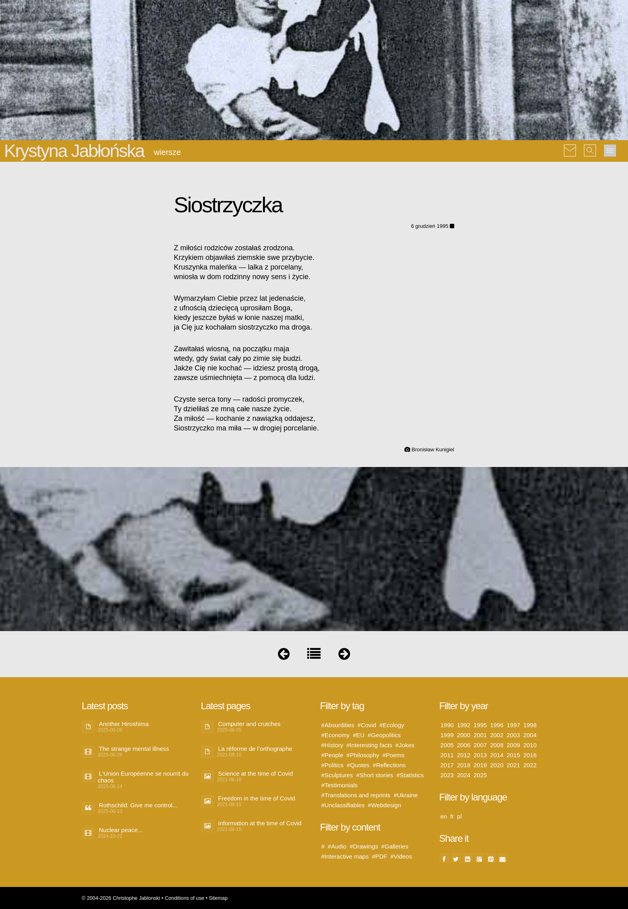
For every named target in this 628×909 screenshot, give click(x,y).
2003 (513, 735)
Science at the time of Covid (255, 773)
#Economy (335, 735)
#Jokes (405, 745)
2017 (447, 765)
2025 (480, 775)
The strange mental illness (134, 748)
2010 (529, 745)
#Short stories (374, 775)
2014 (496, 755)
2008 (496, 745)
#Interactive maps (344, 856)
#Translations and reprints (355, 795)
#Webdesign (384, 805)
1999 (447, 735)
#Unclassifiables (342, 805)
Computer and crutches (249, 723)
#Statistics (410, 775)
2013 (480, 755)
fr (452, 816)
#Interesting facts (369, 745)
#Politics (332, 765)
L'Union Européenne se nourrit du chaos (143, 777)
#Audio (337, 846)
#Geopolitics (384, 735)
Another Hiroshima (124, 723)
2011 (447, 755)
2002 (496, 735)
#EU (358, 735)
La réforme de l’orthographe (255, 748)
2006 (463, 745)
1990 (447, 725)
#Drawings (364, 846)
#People (332, 755)
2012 (463, 755)
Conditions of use (184, 898)
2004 (529, 735)
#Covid (367, 725)
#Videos (401, 856)
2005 (447, 745)
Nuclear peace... (121, 830)
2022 (529, 765)
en (444, 816)
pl (459, 816)
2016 (529, 755)
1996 (496, 725)
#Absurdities (337, 725)
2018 (463, 765)
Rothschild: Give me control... (138, 805)
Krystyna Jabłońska (74, 151)
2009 (513, 745)
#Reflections (389, 765)
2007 (480, 745)
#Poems (393, 755)
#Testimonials (339, 785)
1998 (529, 725)
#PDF (379, 856)
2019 (480, 765)
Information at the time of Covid (260, 823)
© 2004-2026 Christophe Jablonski (121, 898)
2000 (463, 735)
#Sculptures (337, 775)
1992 (463, 725)
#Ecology (391, 725)
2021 (513, 765)
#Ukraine (406, 795)
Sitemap (218, 898)
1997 (513, 725)
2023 (447, 775)
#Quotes (358, 765)
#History (332, 745)
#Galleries (395, 846)
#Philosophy (362, 755)
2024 (463, 775)
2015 (513, 755)
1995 (480, 725)
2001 (480, 735)
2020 (496, 765)
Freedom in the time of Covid (257, 798)
